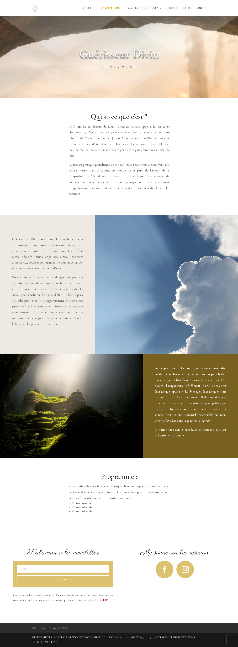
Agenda (186, 8)
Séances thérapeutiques (143, 8)
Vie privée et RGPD (58, 627)
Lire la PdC (101, 600)
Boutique (172, 8)
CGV (34, 627)
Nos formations (110, 8)
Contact (201, 8)
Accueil (87, 8)
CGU (43, 627)
